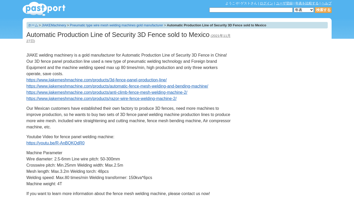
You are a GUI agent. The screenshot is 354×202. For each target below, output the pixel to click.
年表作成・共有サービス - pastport (44, 9)
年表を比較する (307, 3)
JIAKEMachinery (54, 25)
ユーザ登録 (284, 3)
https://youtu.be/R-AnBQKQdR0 (56, 143)
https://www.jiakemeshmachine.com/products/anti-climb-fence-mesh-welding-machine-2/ (107, 92)
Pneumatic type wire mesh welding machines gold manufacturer (116, 25)
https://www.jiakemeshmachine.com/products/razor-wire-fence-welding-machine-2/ (102, 98)
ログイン (266, 3)
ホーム (33, 25)
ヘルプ (327, 3)
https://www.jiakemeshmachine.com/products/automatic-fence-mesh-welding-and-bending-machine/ (117, 86)
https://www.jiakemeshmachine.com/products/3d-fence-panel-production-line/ (97, 80)
